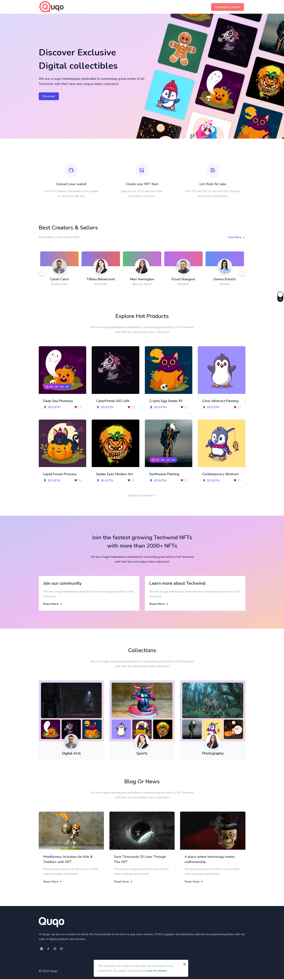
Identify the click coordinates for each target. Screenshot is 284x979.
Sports (142, 753)
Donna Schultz (225, 279)
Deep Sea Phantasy (58, 401)
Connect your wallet (71, 184)
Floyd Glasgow (183, 279)
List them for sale (212, 184)
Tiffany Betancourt (100, 279)
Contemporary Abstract (220, 474)
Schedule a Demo (227, 7)
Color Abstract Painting (220, 401)
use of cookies (157, 971)
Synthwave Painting (164, 474)
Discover (49, 96)
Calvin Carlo (59, 279)
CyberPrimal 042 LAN (112, 401)
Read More (52, 604)
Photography (213, 753)
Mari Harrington (142, 279)
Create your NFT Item (142, 184)
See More (236, 237)
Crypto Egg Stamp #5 (166, 401)
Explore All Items (142, 495)
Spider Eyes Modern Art (114, 474)
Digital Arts (71, 753)
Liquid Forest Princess (60, 474)
